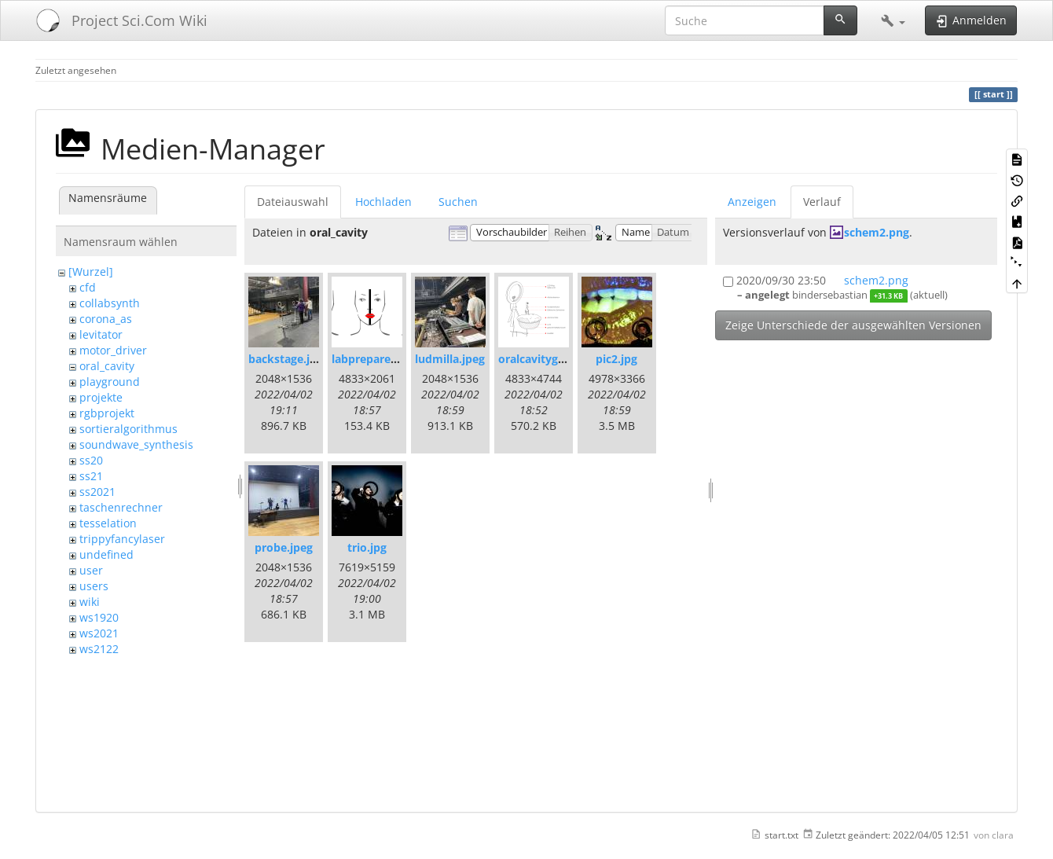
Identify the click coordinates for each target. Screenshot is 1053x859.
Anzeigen (752, 201)
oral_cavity (106, 365)
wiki (89, 601)
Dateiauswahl (292, 201)
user (91, 570)
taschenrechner (121, 507)
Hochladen (383, 201)
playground (109, 381)
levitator (101, 334)
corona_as (105, 318)
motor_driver (113, 350)
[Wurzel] (90, 271)
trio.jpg (367, 547)
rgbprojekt (106, 413)
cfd (87, 287)
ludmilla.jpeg (450, 358)
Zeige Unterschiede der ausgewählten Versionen (853, 325)
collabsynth (109, 303)
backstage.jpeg (288, 358)
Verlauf (822, 201)
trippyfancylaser (122, 538)
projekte (101, 397)
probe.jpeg (284, 547)
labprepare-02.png (381, 358)
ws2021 (99, 633)
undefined (106, 554)
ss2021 (97, 491)
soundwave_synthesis (136, 444)
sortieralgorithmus (128, 428)
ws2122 (99, 648)
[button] (893, 20)
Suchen (458, 201)
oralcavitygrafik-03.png (561, 358)
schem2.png (876, 232)
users (93, 585)
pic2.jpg (616, 358)
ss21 (91, 475)
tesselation (108, 523)
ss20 (91, 460)
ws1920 (99, 617)
